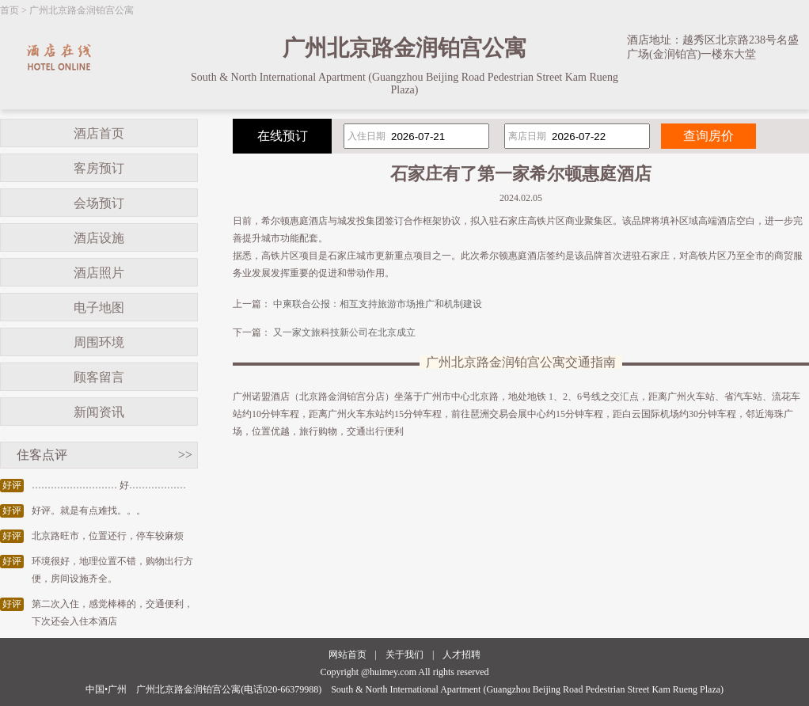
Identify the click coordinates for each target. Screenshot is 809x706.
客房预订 (99, 168)
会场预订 (99, 203)
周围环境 (99, 342)
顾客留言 (99, 377)
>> (185, 454)
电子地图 (99, 307)
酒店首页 (99, 133)
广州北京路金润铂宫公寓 (81, 10)
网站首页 (348, 654)
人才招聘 (461, 654)
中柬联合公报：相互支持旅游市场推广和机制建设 (377, 303)
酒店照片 (99, 272)
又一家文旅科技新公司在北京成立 (344, 332)
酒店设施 (99, 238)
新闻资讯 (99, 412)
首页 (9, 10)
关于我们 (404, 654)
